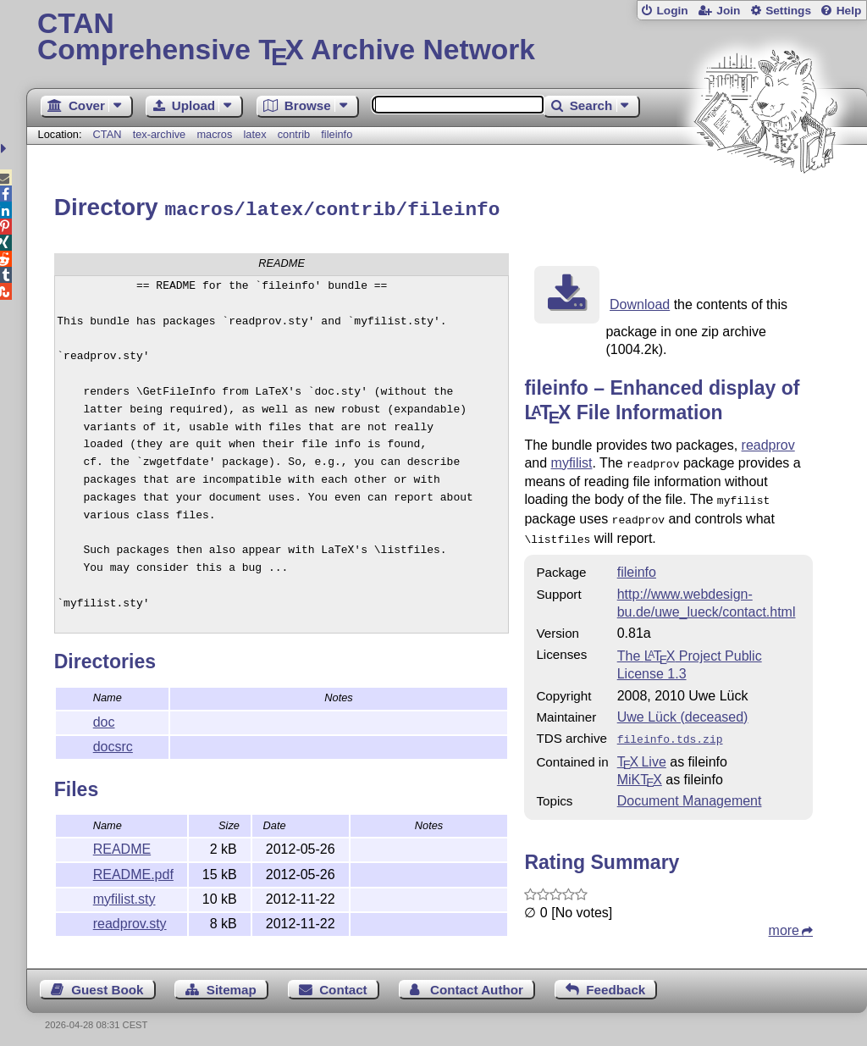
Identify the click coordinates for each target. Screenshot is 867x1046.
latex (255, 134)
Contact (343, 984)
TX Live (641, 751)
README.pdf (133, 872)
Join (728, 10)
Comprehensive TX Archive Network (446, 38)
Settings (788, 10)
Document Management (689, 790)
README (122, 846)
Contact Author (476, 984)
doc (104, 719)
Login (672, 10)
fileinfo (336, 134)
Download (640, 302)
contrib (294, 134)
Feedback (615, 984)
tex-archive (159, 134)
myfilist (572, 460)
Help (849, 10)
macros (214, 134)
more (784, 919)
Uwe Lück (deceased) (682, 707)
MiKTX (639, 768)
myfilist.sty (124, 896)
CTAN (107, 134)
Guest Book (107, 984)
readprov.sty (130, 921)
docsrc (113, 744)
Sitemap (232, 984)
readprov (768, 442)
